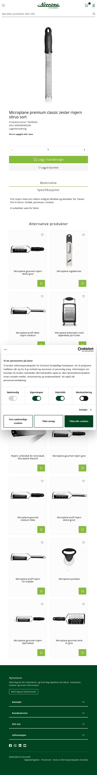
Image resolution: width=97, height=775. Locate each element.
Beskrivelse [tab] (48, 183)
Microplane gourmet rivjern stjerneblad (28, 642)
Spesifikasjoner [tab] (48, 190)
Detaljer (83, 409)
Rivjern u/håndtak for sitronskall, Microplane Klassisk (28, 457)
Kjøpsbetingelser (32, 759)
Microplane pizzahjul (69, 579)
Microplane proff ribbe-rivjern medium (28, 334)
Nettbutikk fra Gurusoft (19, 756)
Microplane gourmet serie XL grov (69, 642)
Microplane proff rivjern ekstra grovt (69, 518)
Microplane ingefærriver (69, 271)
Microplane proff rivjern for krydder (28, 580)
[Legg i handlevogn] (48, 159)
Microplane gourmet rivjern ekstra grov (28, 272)
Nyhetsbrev (15, 678)
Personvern (46, 759)
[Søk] (47, 14)
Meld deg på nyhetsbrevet (23, 691)
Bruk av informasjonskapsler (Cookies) (70, 759)
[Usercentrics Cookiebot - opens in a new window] (80, 349)
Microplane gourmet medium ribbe (27, 518)
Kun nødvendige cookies (18, 421)
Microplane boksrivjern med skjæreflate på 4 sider (69, 334)
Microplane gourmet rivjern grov (69, 456)
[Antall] (48, 149)
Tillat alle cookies (78, 421)
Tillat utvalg (48, 421)
